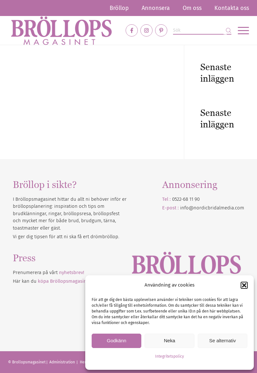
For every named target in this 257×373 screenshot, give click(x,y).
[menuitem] (119, 8)
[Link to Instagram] (146, 30)
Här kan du (52, 281)
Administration (62, 362)
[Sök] (202, 31)
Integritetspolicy (169, 356)
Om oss (192, 8)
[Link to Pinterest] (161, 30)
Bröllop (119, 8)
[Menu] (240, 30)
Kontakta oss (231, 8)
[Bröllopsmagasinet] (61, 30)
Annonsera (156, 8)
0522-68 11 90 (186, 199)
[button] (244, 285)
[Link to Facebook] (132, 30)
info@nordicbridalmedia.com (212, 208)
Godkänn (116, 340)
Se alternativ (222, 340)
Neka (169, 340)
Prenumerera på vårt (48, 272)
